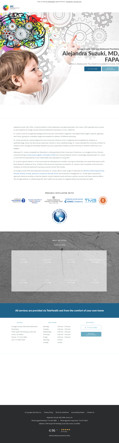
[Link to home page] (11, 7)
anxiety (28, 173)
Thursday (59, 334)
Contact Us (90, 412)
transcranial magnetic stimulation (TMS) (41, 155)
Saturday (59, 339)
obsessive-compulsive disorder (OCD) (45, 173)
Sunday (59, 342)
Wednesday (59, 331)
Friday (59, 337)
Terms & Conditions (62, 412)
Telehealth (51, 2)
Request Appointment (110, 68)
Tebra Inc (38, 412)
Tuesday (59, 329)
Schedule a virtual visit (73, 2)
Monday (59, 326)
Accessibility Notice (78, 412)
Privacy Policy (48, 412)
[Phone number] (91, 327)
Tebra (68, 435)
